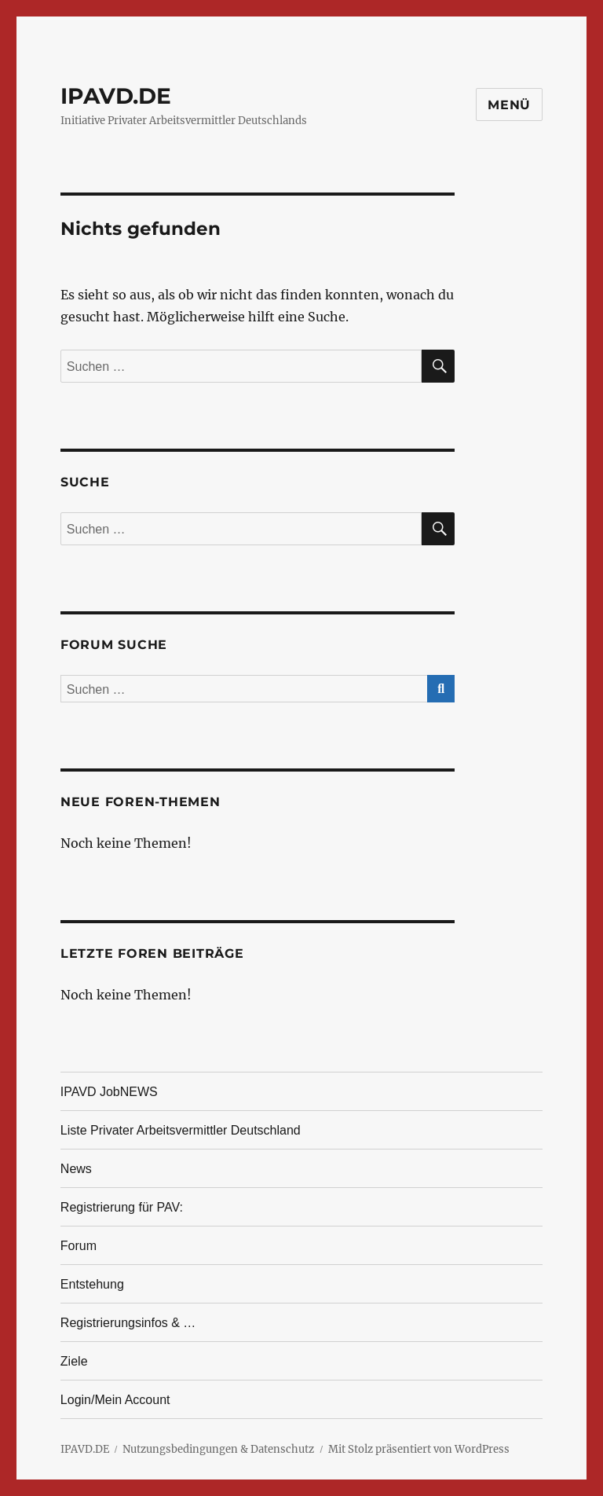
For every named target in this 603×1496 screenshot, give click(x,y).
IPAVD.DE (115, 95)
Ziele (74, 1361)
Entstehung (92, 1284)
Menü (509, 104)
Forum (78, 1245)
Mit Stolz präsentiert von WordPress (419, 1449)
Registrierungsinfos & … (128, 1322)
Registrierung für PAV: (121, 1207)
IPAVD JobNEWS (109, 1091)
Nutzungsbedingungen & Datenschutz (218, 1449)
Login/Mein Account (115, 1399)
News (76, 1168)
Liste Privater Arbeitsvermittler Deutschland (180, 1130)
